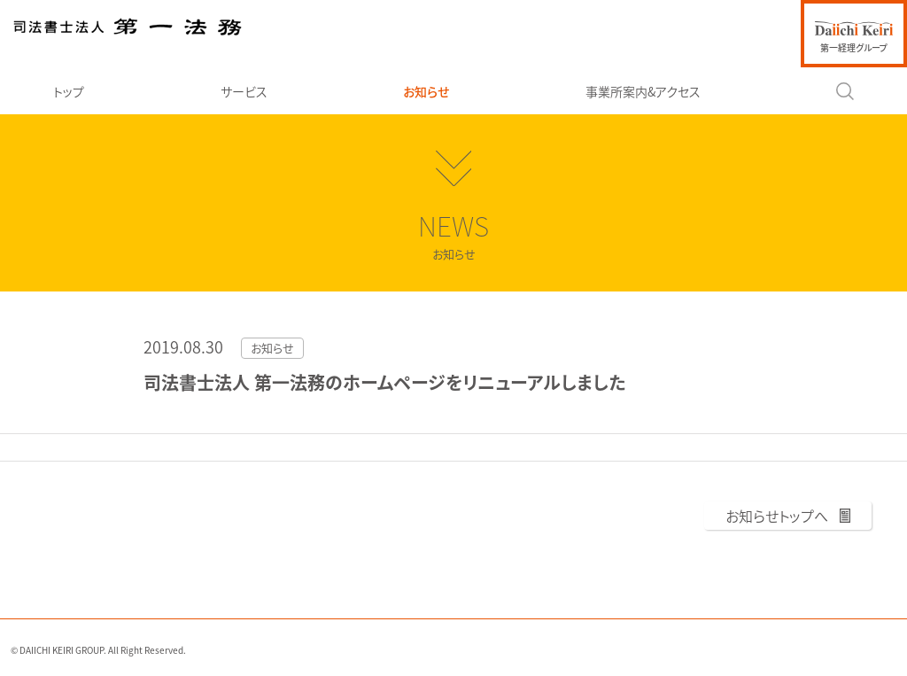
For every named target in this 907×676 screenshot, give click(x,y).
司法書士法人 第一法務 (127, 26)
